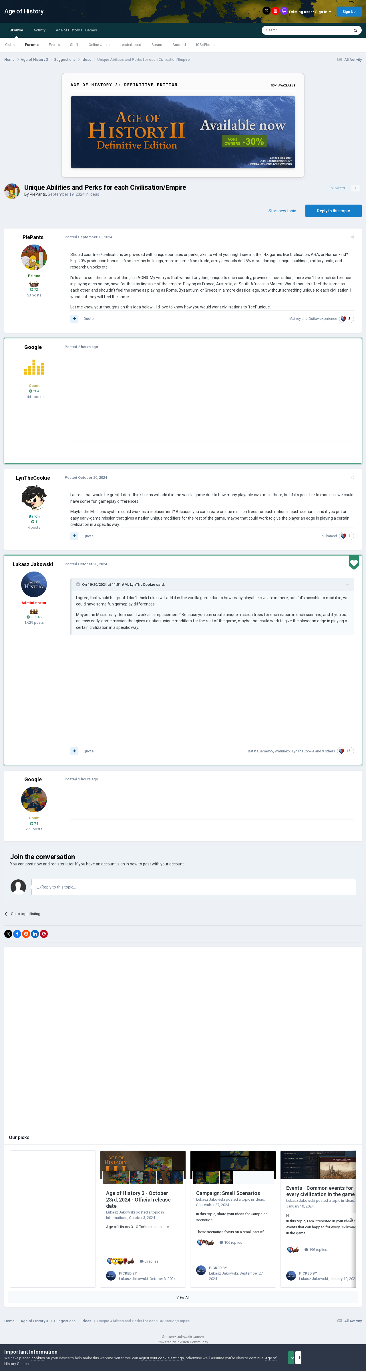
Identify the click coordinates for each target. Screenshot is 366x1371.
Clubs (10, 45)
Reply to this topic (333, 211)
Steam (157, 45)
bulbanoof (332, 536)
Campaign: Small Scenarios (228, 1193)
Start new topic (282, 211)
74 (34, 823)
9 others (331, 751)
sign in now (128, 864)
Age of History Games (22, 1364)
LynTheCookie (33, 478)
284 (34, 391)
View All (183, 1297)
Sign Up (349, 11)
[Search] (292, 30)
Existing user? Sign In (310, 12)
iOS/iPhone (205, 45)
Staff (74, 45)
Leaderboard (130, 45)
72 (34, 289)
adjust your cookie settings (161, 1358)
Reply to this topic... (56, 887)
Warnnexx (286, 751)
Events (54, 45)
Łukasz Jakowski (33, 564)
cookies (38, 1358)
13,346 (34, 617)
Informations (116, 1217)
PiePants (38, 194)
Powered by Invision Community (183, 1342)
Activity (39, 30)
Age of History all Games (76, 30)
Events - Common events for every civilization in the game (320, 1191)
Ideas (94, 194)
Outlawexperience (326, 319)
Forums (32, 45)
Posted (85, 237)
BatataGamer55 (263, 751)
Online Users (99, 45)
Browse (16, 33)
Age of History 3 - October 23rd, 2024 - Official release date (138, 1199)
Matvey (298, 319)
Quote (85, 318)
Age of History (23, 11)
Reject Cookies (342, 1357)
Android (179, 45)
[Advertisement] (171, 401)
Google (33, 347)
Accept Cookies (299, 1357)
